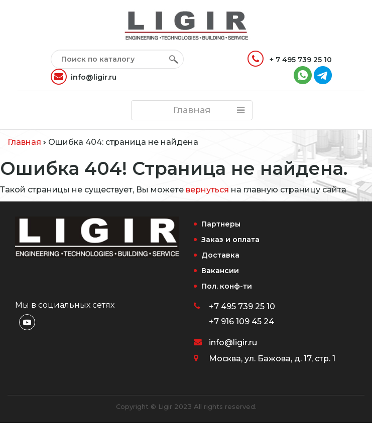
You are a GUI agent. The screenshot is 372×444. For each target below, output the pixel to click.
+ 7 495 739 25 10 (289, 59)
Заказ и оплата (230, 239)
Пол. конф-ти (226, 286)
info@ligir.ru (83, 77)
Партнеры (220, 224)
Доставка (220, 255)
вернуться (207, 189)
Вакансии (220, 270)
